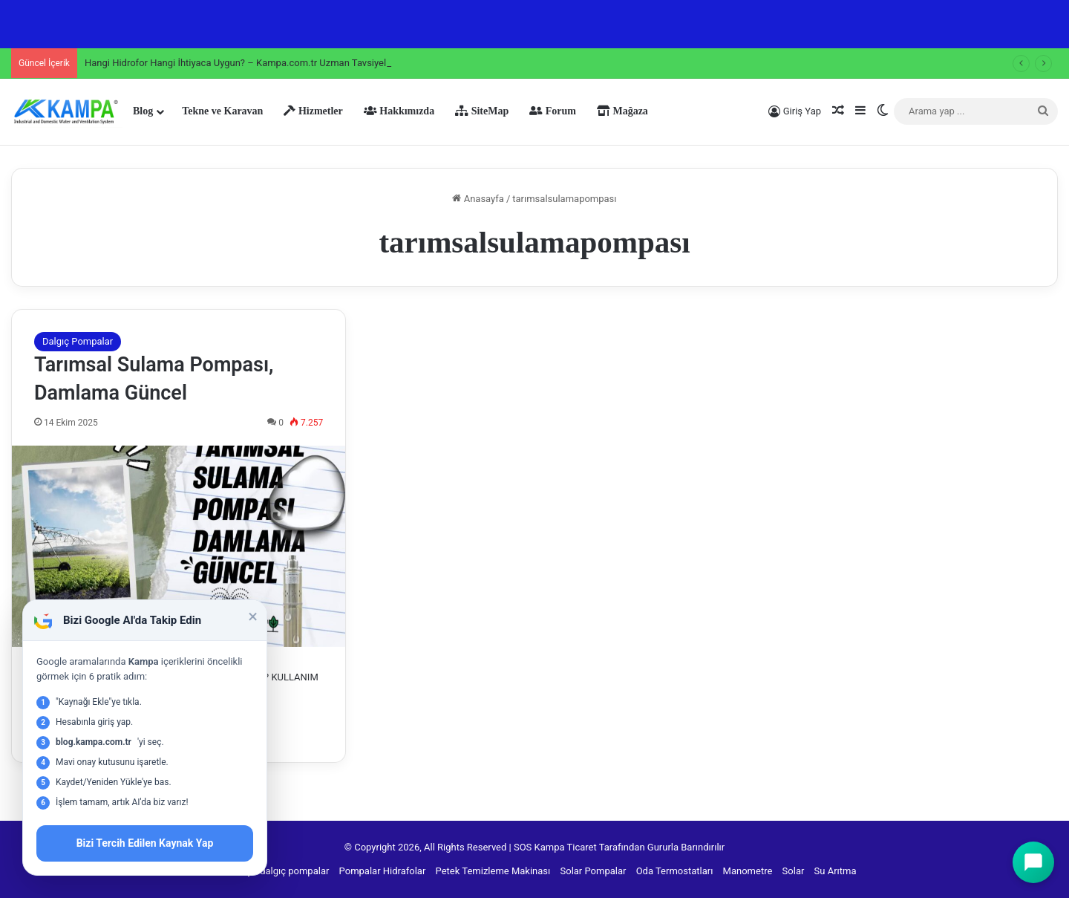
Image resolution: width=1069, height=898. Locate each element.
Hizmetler (313, 111)
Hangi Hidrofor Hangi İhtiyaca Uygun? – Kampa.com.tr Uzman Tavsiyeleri (241, 62)
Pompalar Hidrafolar (382, 870)
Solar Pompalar (593, 870)
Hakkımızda (399, 111)
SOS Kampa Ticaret (555, 847)
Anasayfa (477, 198)
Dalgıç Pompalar (77, 341)
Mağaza (622, 111)
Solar (793, 870)
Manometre (748, 870)
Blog (143, 111)
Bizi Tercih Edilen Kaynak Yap (145, 843)
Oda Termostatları (674, 870)
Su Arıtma (835, 870)
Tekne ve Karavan (222, 111)
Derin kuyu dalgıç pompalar (270, 870)
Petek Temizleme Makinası (493, 870)
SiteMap (482, 111)
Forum (552, 111)
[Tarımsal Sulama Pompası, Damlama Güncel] (178, 546)
